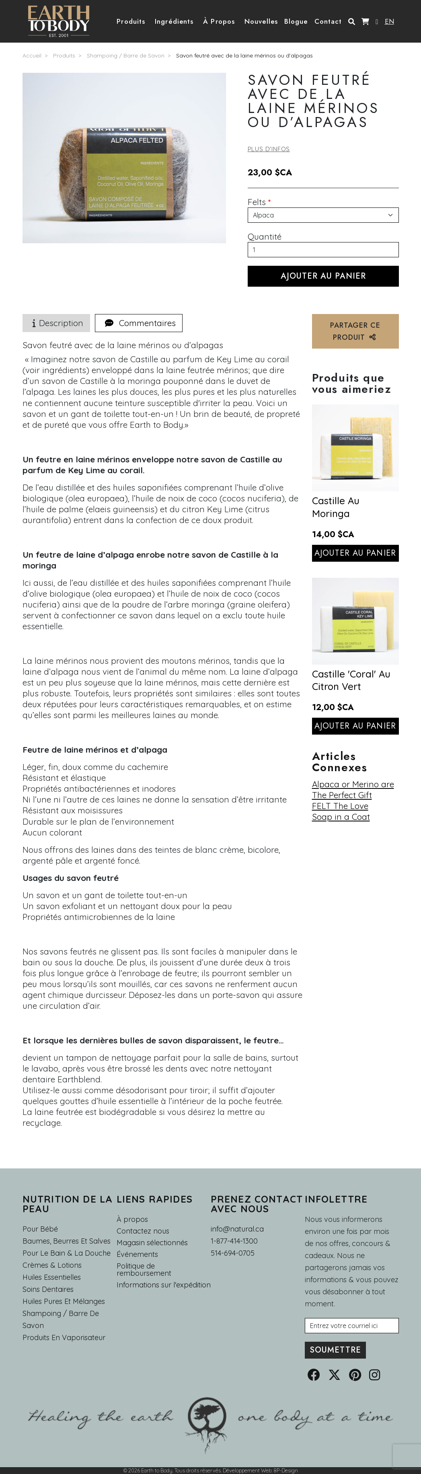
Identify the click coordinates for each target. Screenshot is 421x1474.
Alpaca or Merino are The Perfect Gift (353, 789)
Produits (64, 55)
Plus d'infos (269, 149)
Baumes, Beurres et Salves (67, 1241)
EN (389, 21)
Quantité (264, 236)
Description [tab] (56, 323)
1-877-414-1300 (234, 1241)
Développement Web (247, 1470)
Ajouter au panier (355, 553)
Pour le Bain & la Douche (67, 1253)
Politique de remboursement (144, 1270)
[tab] (139, 323)
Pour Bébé (40, 1229)
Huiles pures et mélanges (64, 1301)
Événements (137, 1254)
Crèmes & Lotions (52, 1265)
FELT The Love (340, 806)
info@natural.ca (237, 1229)
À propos (132, 1219)
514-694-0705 (233, 1253)
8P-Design (285, 1470)
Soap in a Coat (341, 816)
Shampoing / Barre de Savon (125, 55)
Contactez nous (143, 1231)
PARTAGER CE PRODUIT (355, 331)
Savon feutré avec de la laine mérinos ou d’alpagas (244, 55)
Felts (257, 202)
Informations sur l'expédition (164, 1285)
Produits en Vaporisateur (64, 1337)
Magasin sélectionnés (152, 1242)
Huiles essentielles (52, 1277)
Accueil (32, 55)
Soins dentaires (48, 1289)
